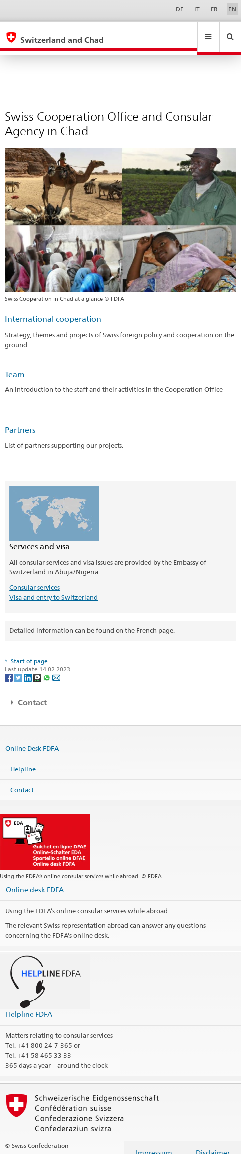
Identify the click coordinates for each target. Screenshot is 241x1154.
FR (214, 9)
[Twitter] (19, 667)
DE (180, 9)
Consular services (34, 578)
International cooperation (53, 309)
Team (14, 365)
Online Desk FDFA (32, 739)
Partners (20, 420)
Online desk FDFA (35, 880)
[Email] (56, 667)
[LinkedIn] (28, 667)
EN (232, 9)
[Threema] (38, 667)
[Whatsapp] (47, 667)
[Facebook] (9, 667)
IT (197, 9)
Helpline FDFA (29, 1004)
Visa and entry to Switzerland (53, 588)
